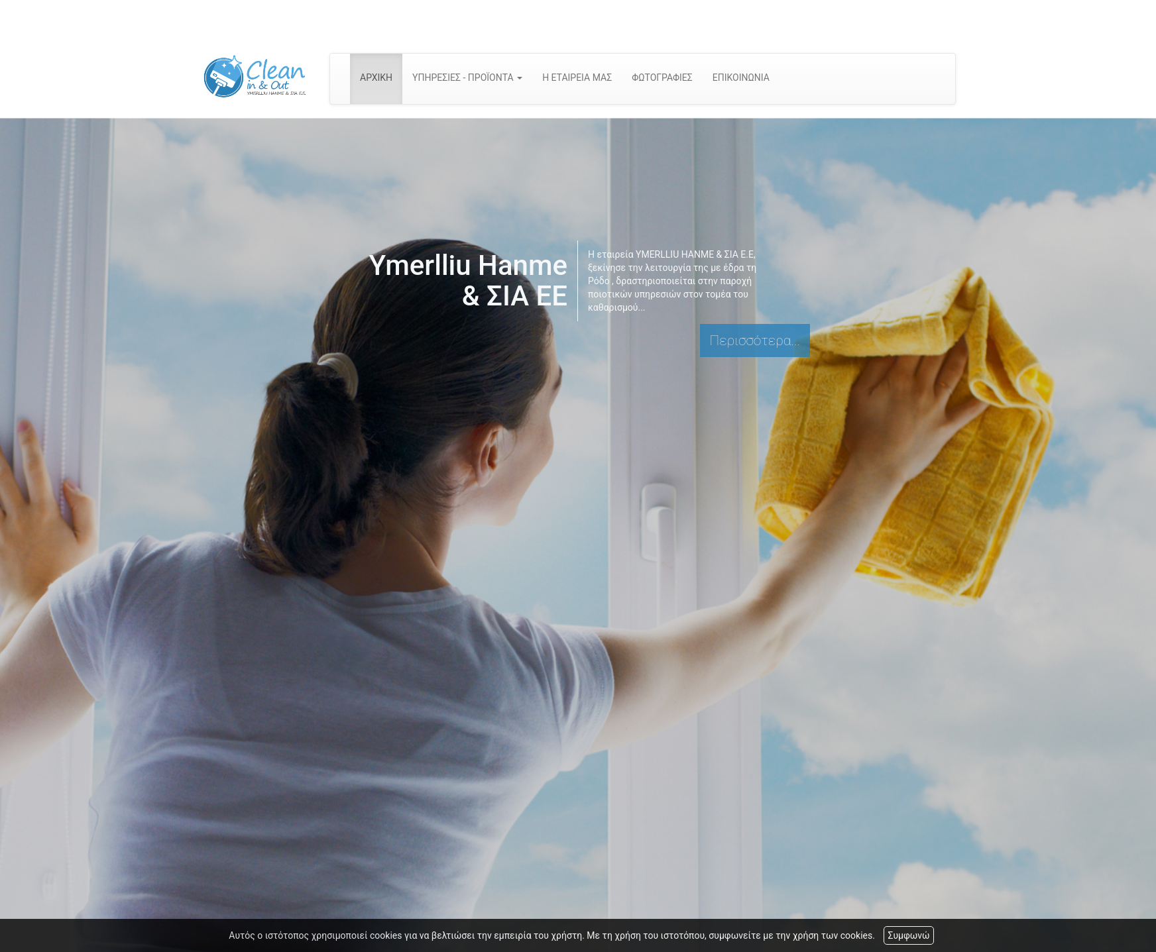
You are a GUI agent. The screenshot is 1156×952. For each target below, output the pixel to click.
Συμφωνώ (908, 935)
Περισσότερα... (755, 340)
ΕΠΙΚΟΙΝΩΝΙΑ (741, 77)
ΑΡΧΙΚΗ (376, 77)
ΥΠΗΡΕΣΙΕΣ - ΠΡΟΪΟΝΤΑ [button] (467, 77)
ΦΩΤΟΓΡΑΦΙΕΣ (662, 77)
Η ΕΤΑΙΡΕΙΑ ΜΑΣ (577, 77)
